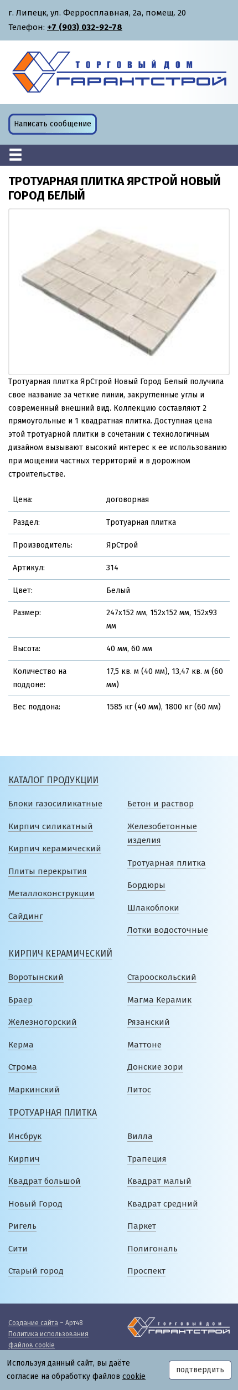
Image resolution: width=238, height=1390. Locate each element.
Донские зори (155, 1067)
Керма (21, 1045)
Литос (139, 1090)
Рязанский (148, 1022)
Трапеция (147, 1159)
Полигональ (152, 1249)
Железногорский (42, 1022)
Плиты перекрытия (47, 871)
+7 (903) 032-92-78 (84, 27)
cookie (134, 1376)
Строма (22, 1067)
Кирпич (24, 1159)
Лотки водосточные (167, 930)
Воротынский (36, 977)
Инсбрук (25, 1136)
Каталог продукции (53, 780)
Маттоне (144, 1045)
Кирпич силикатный (50, 826)
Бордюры (146, 885)
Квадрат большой (44, 1181)
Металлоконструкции (51, 893)
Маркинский (34, 1090)
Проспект (146, 1271)
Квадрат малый (159, 1181)
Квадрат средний (162, 1204)
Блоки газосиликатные (55, 804)
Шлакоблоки (153, 908)
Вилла (140, 1136)
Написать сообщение (52, 124)
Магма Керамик (159, 1000)
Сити (18, 1249)
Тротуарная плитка (166, 863)
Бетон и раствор (160, 804)
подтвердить (200, 1369)
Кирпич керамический (54, 849)
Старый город (36, 1271)
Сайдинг (25, 916)
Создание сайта (33, 1323)
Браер (20, 1000)
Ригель (22, 1226)
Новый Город (35, 1204)
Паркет (141, 1226)
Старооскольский (161, 977)
